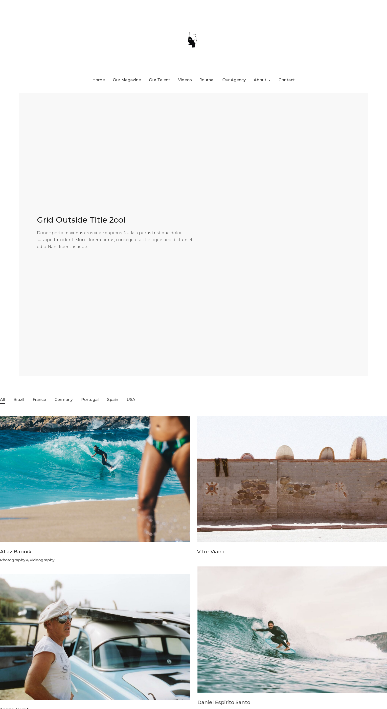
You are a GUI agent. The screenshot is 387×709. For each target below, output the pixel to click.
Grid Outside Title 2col (81, 220)
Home (98, 80)
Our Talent (159, 80)
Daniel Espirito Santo (223, 701)
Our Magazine (127, 80)
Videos (185, 80)
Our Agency (234, 80)
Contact (286, 80)
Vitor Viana (211, 552)
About (260, 80)
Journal (207, 80)
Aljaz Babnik (16, 552)
